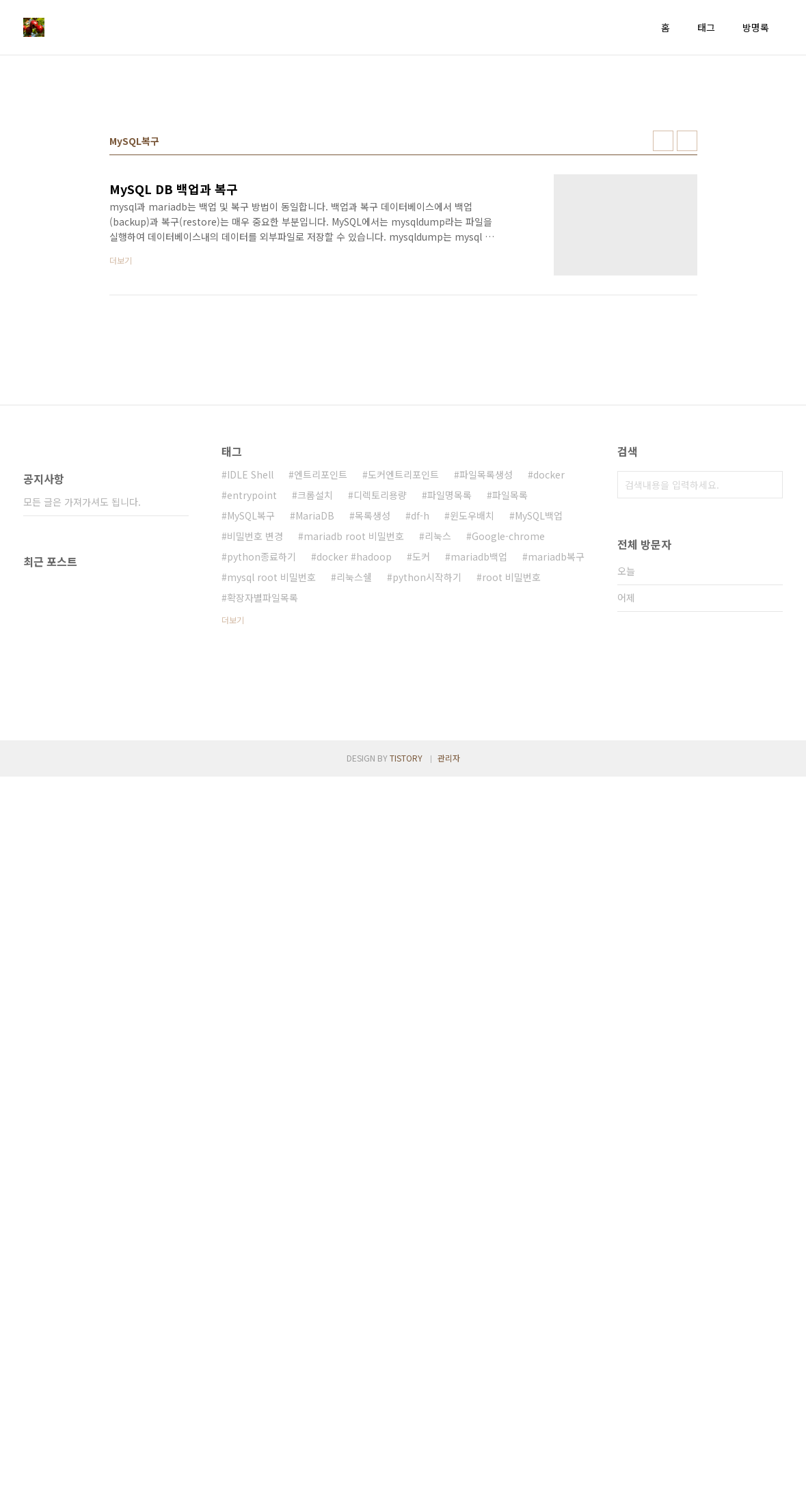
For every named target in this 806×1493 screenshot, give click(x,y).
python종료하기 (261, 748)
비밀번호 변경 (255, 727)
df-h (420, 707)
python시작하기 (426, 768)
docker (549, 666)
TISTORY (406, 1474)
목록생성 (372, 707)
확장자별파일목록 (262, 789)
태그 (706, 27)
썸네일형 (663, 332)
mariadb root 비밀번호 (354, 727)
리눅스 (438, 727)
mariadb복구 (556, 748)
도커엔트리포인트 (403, 666)
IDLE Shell (250, 666)
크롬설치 (315, 686)
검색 (769, 676)
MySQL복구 (251, 707)
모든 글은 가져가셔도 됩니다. (82, 1103)
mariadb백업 (479, 748)
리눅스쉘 (354, 768)
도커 (421, 748)
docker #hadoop (354, 748)
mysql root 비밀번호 (271, 768)
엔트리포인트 (320, 666)
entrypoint (252, 686)
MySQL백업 (539, 707)
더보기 (232, 811)
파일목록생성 (486, 666)
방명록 (755, 27)
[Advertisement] (403, 171)
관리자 (449, 1474)
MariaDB (314, 707)
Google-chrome (508, 727)
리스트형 (687, 332)
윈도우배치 (472, 707)
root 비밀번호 (511, 768)
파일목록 (510, 686)
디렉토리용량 (380, 686)
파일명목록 (449, 686)
